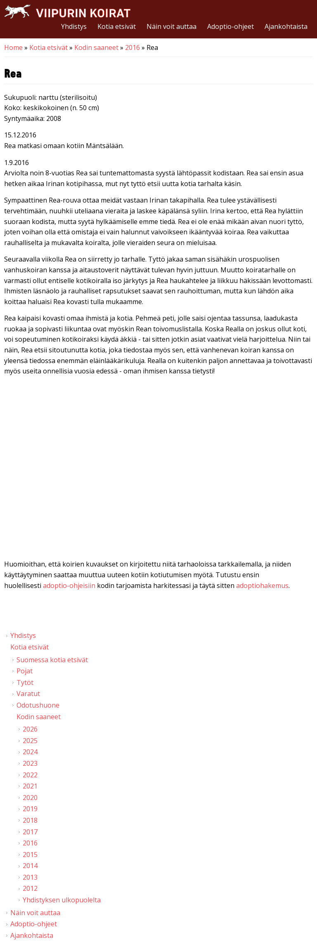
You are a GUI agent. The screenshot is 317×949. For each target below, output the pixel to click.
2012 (30, 888)
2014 (30, 865)
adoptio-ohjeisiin (69, 585)
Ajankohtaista (286, 26)
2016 (132, 47)
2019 (30, 808)
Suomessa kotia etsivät (52, 659)
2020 (30, 797)
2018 (30, 820)
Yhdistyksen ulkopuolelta (62, 899)
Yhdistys (74, 26)
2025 (30, 740)
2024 (30, 751)
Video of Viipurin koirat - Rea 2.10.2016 (158, 469)
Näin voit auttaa (171, 26)
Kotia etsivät (116, 26)
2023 (30, 763)
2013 (30, 877)
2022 (30, 774)
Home (13, 47)
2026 (30, 729)
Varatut (28, 693)
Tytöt (25, 682)
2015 (30, 854)
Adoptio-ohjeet (230, 26)
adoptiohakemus (262, 585)
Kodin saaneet (96, 47)
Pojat (25, 670)
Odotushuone (38, 705)
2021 (30, 786)
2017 (30, 831)
